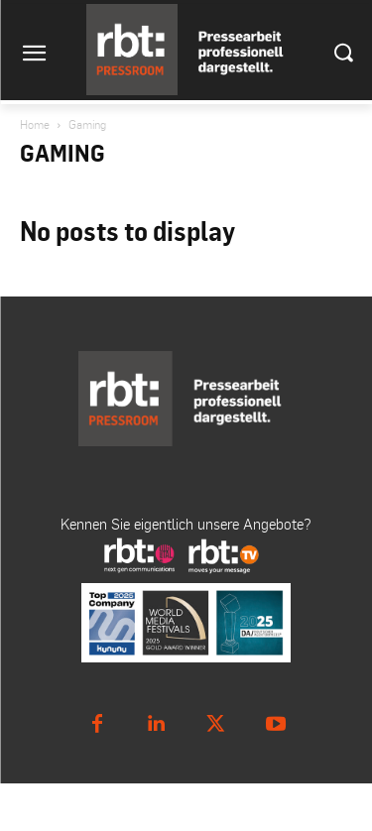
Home (35, 124)
